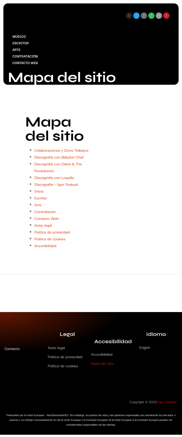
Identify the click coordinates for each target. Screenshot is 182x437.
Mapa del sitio (102, 365)
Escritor (22, 44)
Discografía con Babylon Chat (59, 159)
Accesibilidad (45, 248)
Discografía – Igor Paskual (56, 186)
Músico (20, 37)
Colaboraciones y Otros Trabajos (61, 152)
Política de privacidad (52, 234)
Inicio (39, 193)
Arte (18, 50)
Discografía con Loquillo (54, 179)
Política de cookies (50, 241)
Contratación (26, 57)
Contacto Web (26, 63)
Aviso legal (43, 227)
